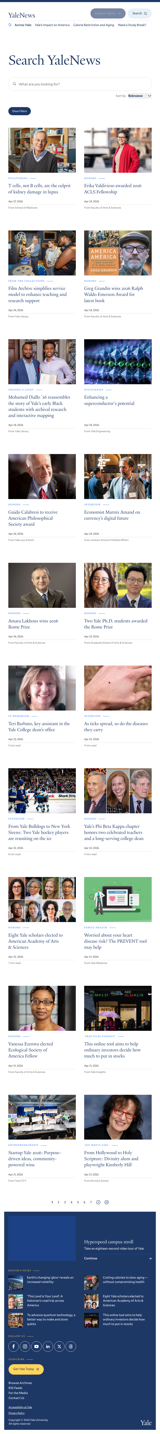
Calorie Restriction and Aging (93, 25)
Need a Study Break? (132, 25)
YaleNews (21, 16)
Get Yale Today (26, 1369)
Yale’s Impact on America (52, 25)
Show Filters (19, 111)
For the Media (18, 1393)
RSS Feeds (15, 1388)
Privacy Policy (17, 1413)
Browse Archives (20, 1383)
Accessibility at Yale (20, 1407)
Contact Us (16, 1398)
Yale (146, 1423)
